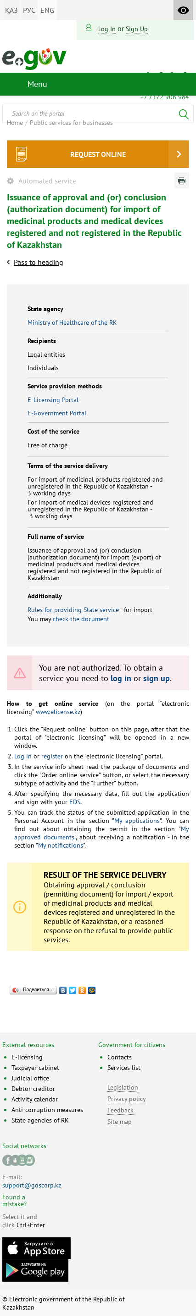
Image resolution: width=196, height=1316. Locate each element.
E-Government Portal (57, 413)
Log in (107, 29)
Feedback (120, 1110)
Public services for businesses (71, 122)
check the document (81, 619)
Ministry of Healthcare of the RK (72, 322)
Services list (123, 1068)
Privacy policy (126, 1099)
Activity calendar (34, 1099)
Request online (98, 154)
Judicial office (30, 1078)
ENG (47, 10)
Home (15, 122)
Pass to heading (38, 262)
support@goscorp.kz (31, 1185)
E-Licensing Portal (53, 400)
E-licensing (27, 1057)
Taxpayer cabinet (35, 1068)
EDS (73, 802)
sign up (137, 29)
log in (121, 678)
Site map (119, 1121)
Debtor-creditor (33, 1089)
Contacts (119, 1057)
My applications (137, 820)
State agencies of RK (40, 1120)
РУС (29, 10)
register (51, 756)
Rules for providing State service (73, 610)
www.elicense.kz (57, 712)
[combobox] (98, 114)
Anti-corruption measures (47, 1110)
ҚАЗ (11, 10)
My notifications (60, 845)
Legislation (122, 1087)
